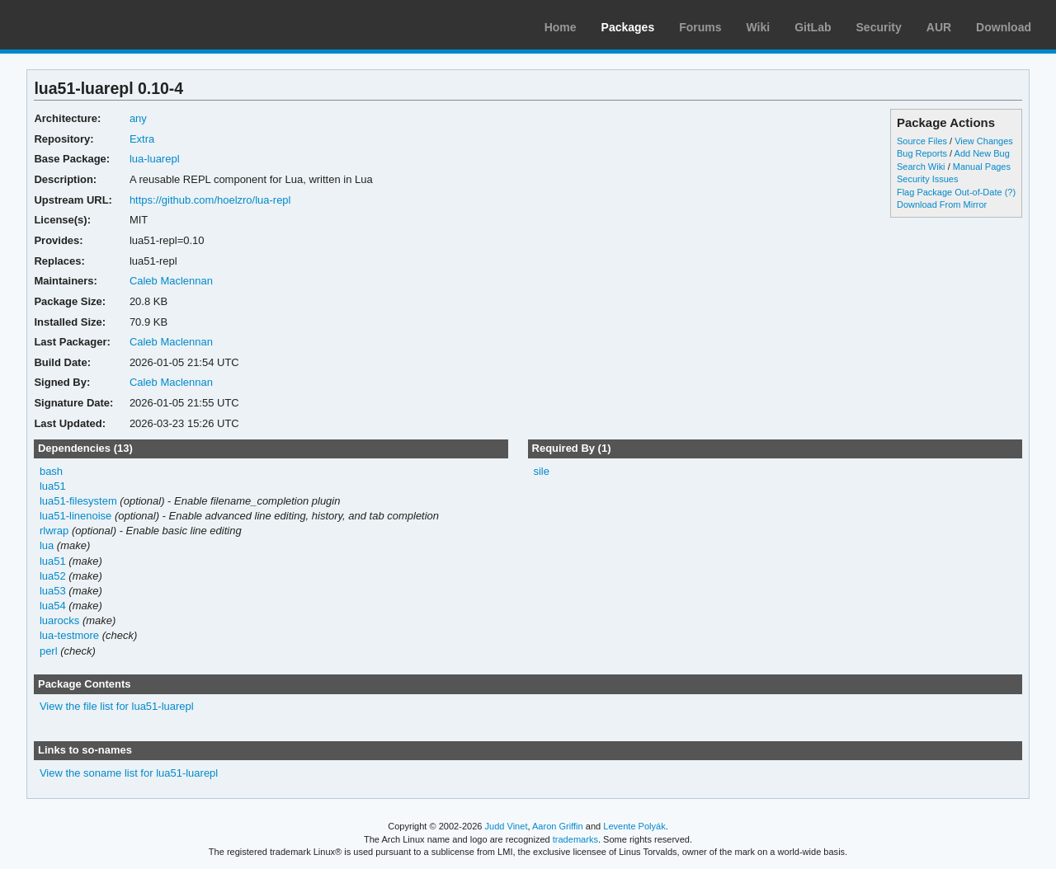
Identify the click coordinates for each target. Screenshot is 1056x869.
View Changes (984, 141)
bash (51, 471)
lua (47, 545)
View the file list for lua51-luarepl (117, 706)
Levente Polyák (634, 826)
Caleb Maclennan (171, 281)
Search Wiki (921, 166)
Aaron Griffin (557, 826)
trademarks (575, 839)
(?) (1010, 192)
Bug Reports (922, 153)
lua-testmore (69, 635)
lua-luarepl (155, 159)
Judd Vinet (506, 826)
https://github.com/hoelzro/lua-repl (210, 200)
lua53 (53, 591)
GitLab (812, 27)
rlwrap (54, 530)
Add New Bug (982, 153)
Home (560, 27)
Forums (700, 27)
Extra (142, 139)
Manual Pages (982, 166)
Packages (628, 27)
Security (879, 27)
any (138, 118)
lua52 (53, 576)
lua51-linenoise (75, 516)
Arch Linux (90, 24)
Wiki (759, 27)
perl (49, 651)
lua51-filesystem (78, 501)
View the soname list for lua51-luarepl (129, 773)
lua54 (53, 605)
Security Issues (927, 179)
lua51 (53, 486)
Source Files (922, 141)
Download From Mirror (942, 204)
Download (1003, 27)
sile (541, 471)
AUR (938, 27)
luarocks (59, 620)
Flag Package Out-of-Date (949, 192)
